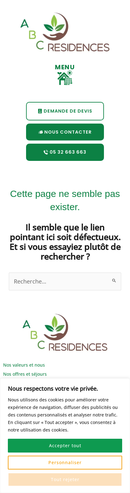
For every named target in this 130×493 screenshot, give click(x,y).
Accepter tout (65, 445)
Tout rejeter (65, 479)
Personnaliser (65, 462)
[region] (65, 435)
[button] (65, 78)
